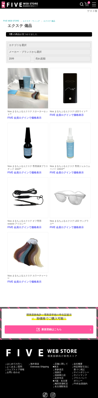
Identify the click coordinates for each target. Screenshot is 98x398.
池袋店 (58, 372)
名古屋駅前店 (61, 386)
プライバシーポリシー (80, 379)
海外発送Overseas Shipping (39, 365)
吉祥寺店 (59, 378)
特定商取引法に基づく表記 (81, 368)
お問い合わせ (13, 372)
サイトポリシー (81, 372)
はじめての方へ (14, 364)
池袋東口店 (60, 375)
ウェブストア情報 (15, 369)
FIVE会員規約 (80, 383)
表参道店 (59, 369)
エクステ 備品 (49, 21)
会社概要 (78, 364)
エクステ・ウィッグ (31, 21)
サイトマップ (80, 375)
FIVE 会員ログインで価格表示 (28, 93)
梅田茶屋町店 (61, 383)
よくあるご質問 (14, 366)
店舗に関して (61, 364)
